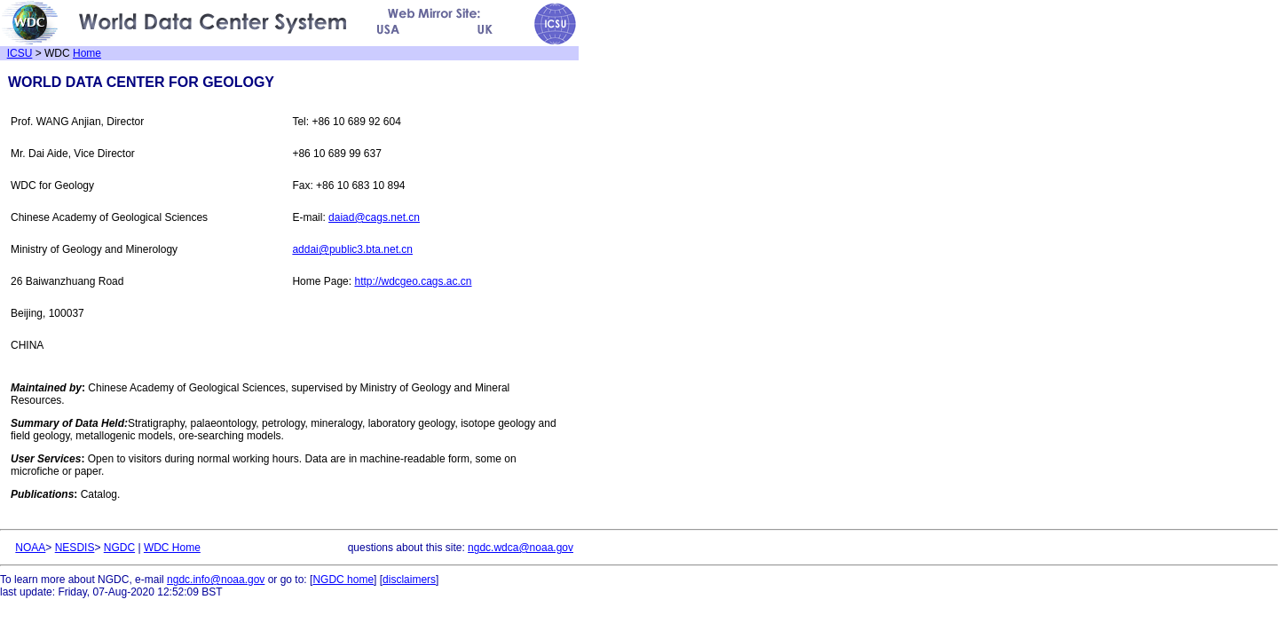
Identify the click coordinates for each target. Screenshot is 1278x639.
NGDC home (343, 579)
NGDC (119, 547)
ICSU (20, 53)
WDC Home (172, 547)
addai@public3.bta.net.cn (352, 249)
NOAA (30, 547)
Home (87, 53)
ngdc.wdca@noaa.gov (520, 547)
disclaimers (409, 579)
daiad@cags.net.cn (374, 217)
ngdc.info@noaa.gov (215, 579)
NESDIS (75, 547)
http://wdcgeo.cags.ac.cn (412, 281)
